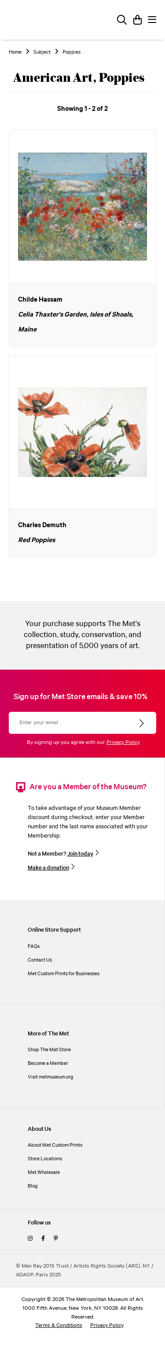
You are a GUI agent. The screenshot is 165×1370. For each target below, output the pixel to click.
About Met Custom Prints (55, 1145)
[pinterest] (56, 1238)
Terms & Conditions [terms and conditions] (58, 1325)
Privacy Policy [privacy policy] (107, 1325)
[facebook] (43, 1238)
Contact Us (40, 960)
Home (15, 52)
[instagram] (30, 1238)
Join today (80, 854)
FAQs (34, 946)
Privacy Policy (123, 742)
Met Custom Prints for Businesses (63, 973)
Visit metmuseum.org (50, 1077)
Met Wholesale (44, 1172)
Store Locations (45, 1158)
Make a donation (48, 868)
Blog (33, 1186)
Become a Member (48, 1063)
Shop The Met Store (49, 1049)
